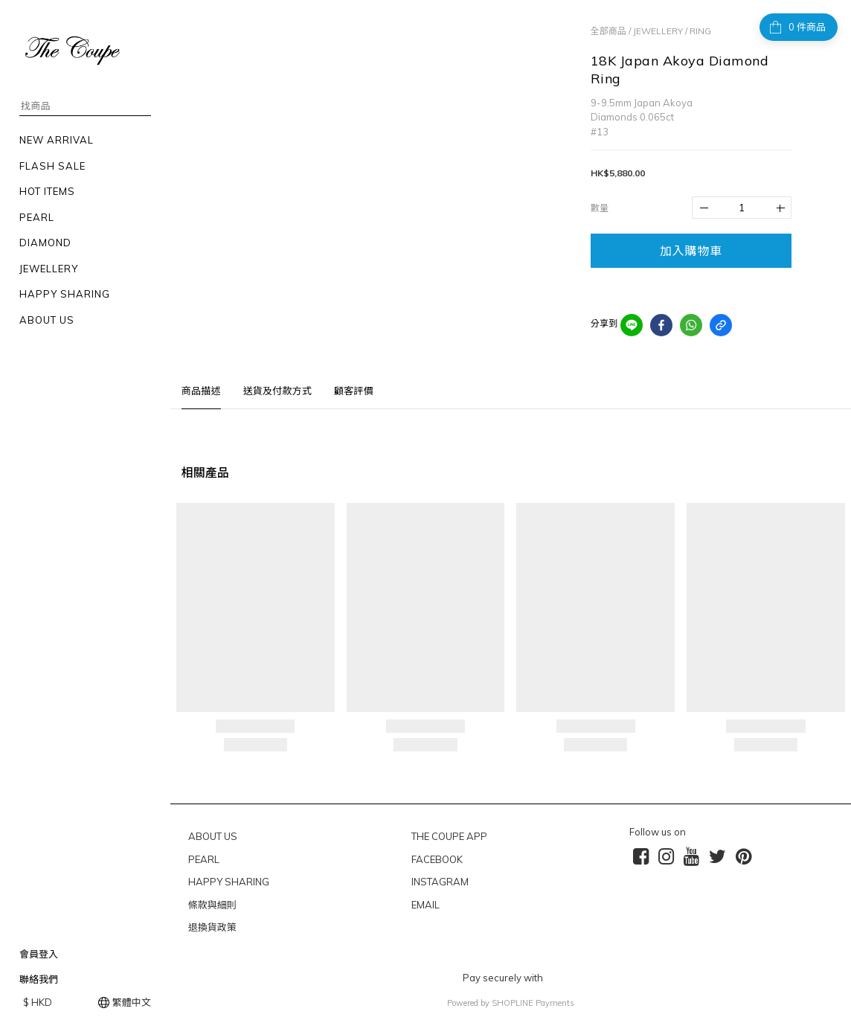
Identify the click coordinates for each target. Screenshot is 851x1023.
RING (700, 30)
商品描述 (201, 391)
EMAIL (425, 905)
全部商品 (608, 30)
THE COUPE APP (449, 836)
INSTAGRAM (440, 882)
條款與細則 (212, 905)
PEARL (203, 859)
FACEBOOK (437, 859)
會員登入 (38, 954)
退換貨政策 (212, 927)
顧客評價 (353, 391)
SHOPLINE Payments (533, 1003)
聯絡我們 (38, 979)
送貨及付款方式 (277, 391)
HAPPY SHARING (228, 882)
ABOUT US (212, 836)
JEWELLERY (658, 30)
